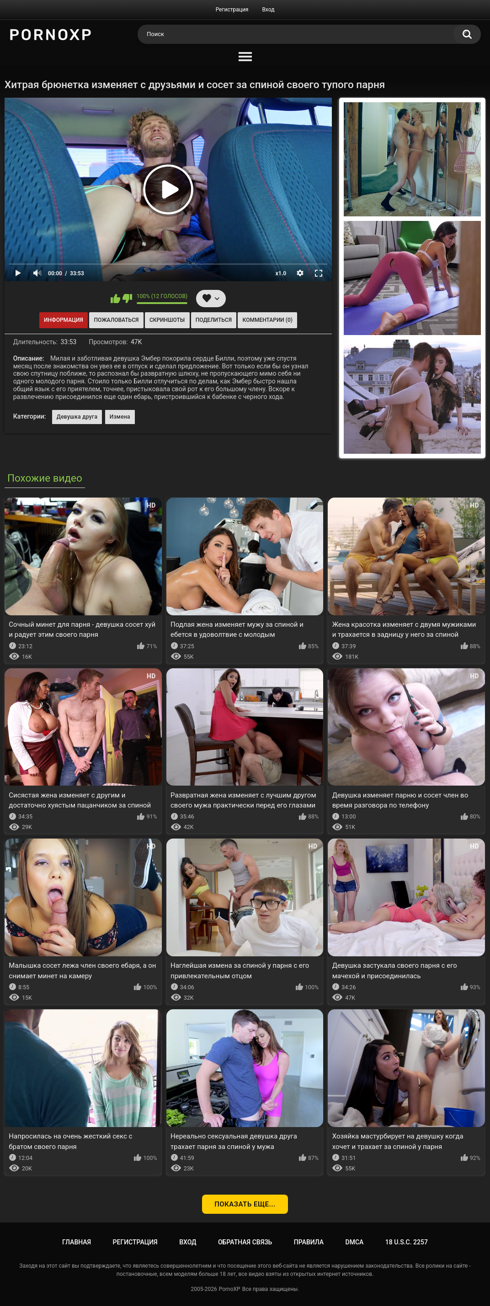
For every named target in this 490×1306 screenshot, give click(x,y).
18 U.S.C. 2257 (406, 1242)
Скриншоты (167, 320)
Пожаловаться (116, 320)
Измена (120, 417)
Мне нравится (115, 298)
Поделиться (214, 320)
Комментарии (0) (268, 320)
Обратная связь (245, 1242)
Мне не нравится (127, 298)
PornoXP (229, 1289)
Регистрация (232, 9)
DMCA (355, 1242)
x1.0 (281, 273)
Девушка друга (77, 417)
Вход (268, 9)
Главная (76, 1242)
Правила (309, 1242)
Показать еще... (245, 1204)
